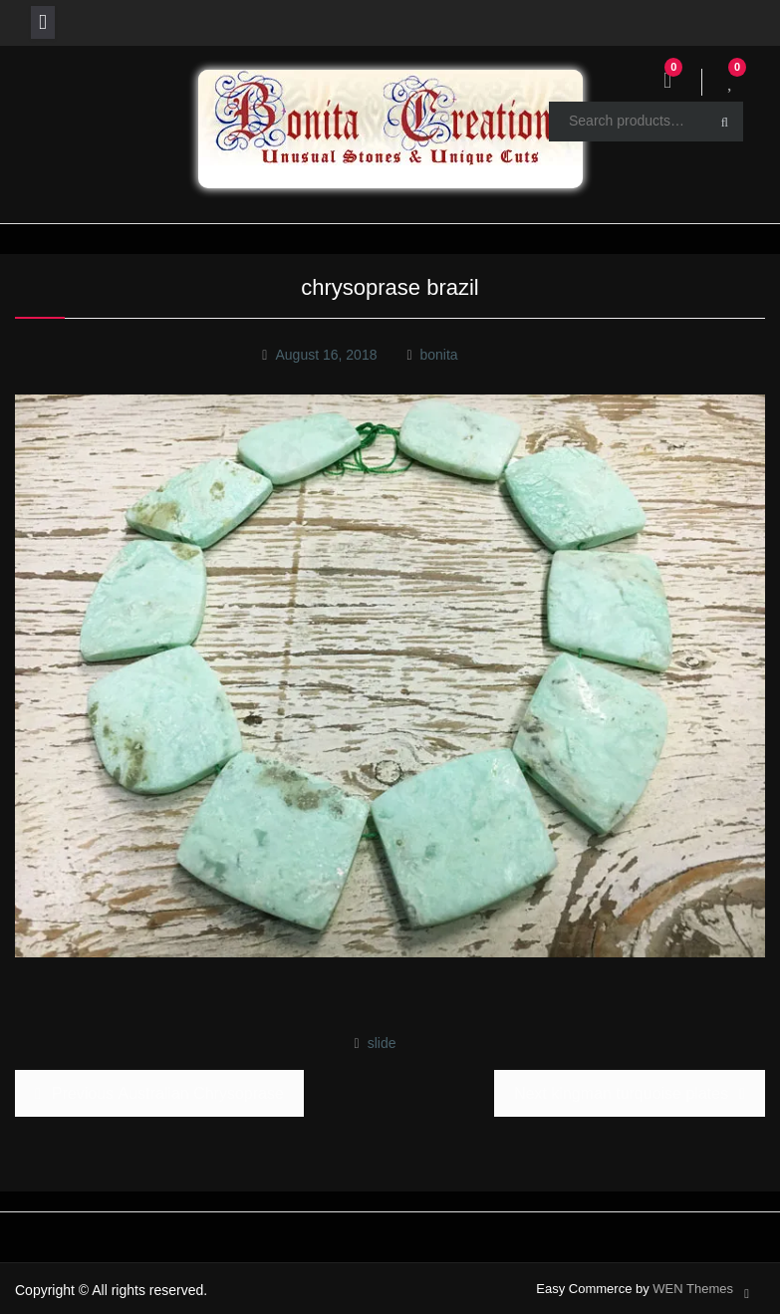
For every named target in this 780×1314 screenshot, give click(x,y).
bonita (438, 355)
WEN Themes (692, 1288)
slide (382, 1043)
